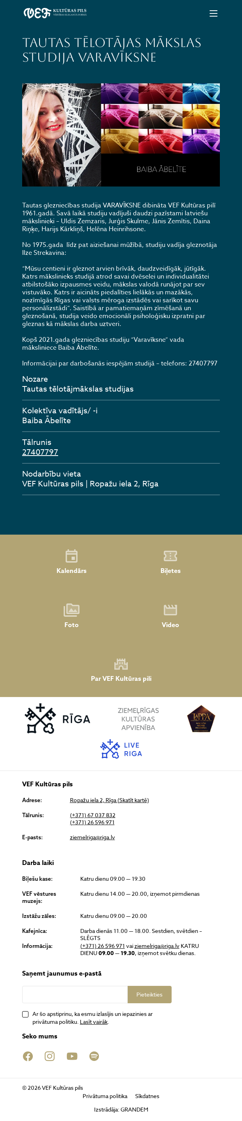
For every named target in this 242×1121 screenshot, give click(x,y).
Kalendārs (72, 562)
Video (170, 616)
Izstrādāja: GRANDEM (121, 1109)
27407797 (40, 452)
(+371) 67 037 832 (92, 815)
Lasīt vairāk (94, 1021)
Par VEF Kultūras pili (121, 670)
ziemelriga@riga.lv (92, 837)
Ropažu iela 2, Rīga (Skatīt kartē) (109, 800)
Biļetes (171, 562)
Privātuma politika (105, 1096)
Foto (71, 616)
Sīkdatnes (147, 1096)
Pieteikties (149, 994)
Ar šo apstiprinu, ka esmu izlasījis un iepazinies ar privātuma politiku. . (92, 1017)
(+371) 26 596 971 (92, 822)
